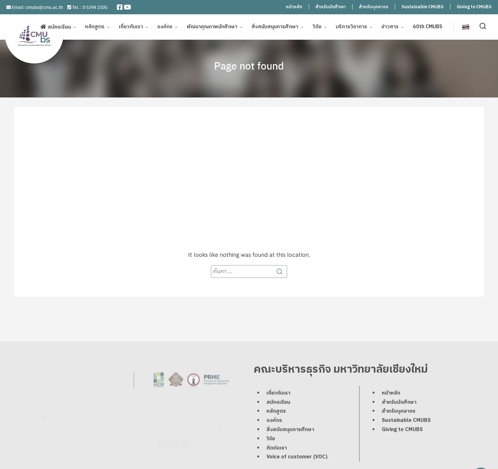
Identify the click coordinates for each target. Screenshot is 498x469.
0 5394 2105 (95, 7)
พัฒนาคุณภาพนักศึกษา (212, 26)
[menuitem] (465, 26)
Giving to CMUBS (474, 6)
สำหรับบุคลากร (373, 6)
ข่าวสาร (390, 26)
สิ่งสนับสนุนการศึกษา (275, 26)
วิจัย (317, 26)
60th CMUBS (427, 26)
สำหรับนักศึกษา (330, 6)
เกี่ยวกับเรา (131, 26)
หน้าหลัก (294, 6)
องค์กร (164, 26)
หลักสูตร (94, 26)
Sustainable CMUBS (422, 6)
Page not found (249, 65)
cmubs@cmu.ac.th (44, 7)
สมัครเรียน (59, 26)
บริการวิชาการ (351, 26)
